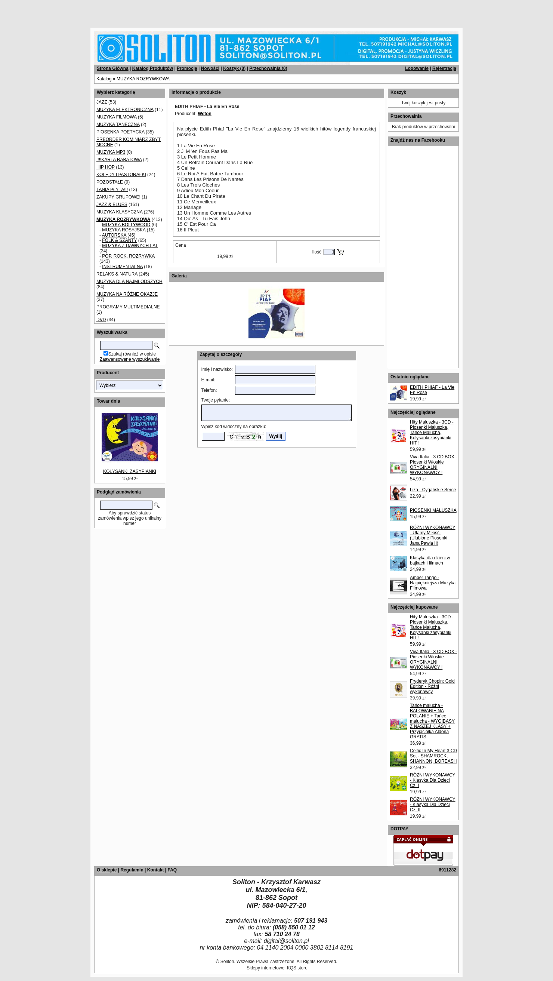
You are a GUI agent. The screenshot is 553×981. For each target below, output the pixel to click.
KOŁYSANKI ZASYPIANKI (129, 471)
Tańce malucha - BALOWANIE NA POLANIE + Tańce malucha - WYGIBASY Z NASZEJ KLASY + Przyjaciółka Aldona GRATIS (432, 721)
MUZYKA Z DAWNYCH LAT (130, 245)
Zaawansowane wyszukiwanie (130, 359)
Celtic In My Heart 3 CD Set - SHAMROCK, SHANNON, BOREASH (433, 756)
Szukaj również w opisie (132, 354)
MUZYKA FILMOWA (116, 117)
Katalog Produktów (152, 68)
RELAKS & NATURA (117, 274)
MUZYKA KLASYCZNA (119, 212)
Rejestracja (444, 68)
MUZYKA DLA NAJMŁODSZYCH (129, 281)
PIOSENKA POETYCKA (120, 132)
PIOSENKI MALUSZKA (433, 510)
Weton (204, 113)
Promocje (187, 68)
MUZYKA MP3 (110, 152)
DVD (101, 319)
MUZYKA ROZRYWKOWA (143, 79)
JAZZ (101, 102)
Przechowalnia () (268, 68)
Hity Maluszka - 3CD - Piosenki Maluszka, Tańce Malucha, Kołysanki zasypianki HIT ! (432, 432)
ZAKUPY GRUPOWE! (118, 197)
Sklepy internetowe (265, 968)
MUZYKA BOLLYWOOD (126, 224)
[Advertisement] (90, 11)
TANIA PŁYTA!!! (112, 189)
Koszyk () (234, 68)
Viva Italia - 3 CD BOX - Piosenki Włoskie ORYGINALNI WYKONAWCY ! (433, 464)
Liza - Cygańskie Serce (433, 489)
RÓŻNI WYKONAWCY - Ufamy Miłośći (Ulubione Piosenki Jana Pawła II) (432, 535)
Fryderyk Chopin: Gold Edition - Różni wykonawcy (432, 686)
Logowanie (417, 68)
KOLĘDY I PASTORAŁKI (121, 174)
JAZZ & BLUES (111, 204)
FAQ (172, 870)
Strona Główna (113, 68)
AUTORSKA (114, 235)
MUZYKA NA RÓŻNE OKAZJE (127, 294)
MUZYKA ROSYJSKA (123, 230)
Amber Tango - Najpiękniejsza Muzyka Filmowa (432, 583)
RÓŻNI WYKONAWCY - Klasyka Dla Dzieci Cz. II (432, 804)
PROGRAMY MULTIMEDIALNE (128, 307)
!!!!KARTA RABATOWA (119, 159)
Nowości (210, 68)
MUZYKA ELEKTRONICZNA (125, 109)
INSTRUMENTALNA (122, 266)
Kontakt (155, 870)
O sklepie (107, 870)
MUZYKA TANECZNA (118, 124)
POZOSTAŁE (109, 182)
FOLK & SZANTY (119, 240)
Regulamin (131, 870)
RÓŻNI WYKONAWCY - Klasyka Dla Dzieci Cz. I (432, 780)
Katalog (104, 79)
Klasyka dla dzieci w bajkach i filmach (430, 560)
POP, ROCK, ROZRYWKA (128, 256)
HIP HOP (105, 167)
